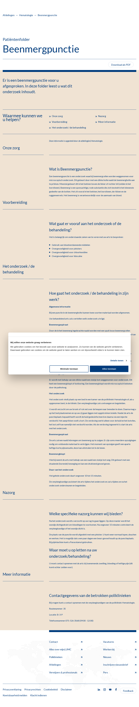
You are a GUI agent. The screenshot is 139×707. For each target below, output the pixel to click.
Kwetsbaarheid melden (15, 695)
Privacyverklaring (12, 689)
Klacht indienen (38, 695)
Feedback (128, 690)
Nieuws (119, 657)
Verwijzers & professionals (65, 672)
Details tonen (116, 360)
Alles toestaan (109, 369)
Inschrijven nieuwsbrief (119, 664)
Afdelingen (9, 15)
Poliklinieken (65, 657)
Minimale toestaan (69, 369)
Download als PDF (121, 64)
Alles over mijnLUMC (65, 649)
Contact (65, 641)
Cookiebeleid (51, 689)
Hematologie (26, 15)
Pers (119, 672)
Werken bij (119, 649)
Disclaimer (66, 689)
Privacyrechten (32, 689)
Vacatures (119, 641)
